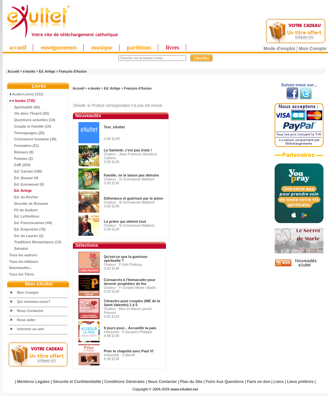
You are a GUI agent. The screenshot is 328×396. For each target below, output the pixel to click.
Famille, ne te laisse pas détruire (131, 175)
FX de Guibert (23, 210)
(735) (22, 101)
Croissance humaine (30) (32, 139)
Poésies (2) (21, 159)
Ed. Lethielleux (24, 216)
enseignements (59, 47)
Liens (279, 381)
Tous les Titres (21, 274)
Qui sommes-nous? (33, 302)
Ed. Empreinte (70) (27, 229)
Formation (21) (24, 146)
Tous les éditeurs (23, 261)
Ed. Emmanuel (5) (26, 184)
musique (102, 47)
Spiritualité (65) (24, 107)
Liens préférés (300, 381)
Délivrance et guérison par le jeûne (133, 198)
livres (172, 47)
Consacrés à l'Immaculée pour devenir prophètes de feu (130, 282)
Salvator (18, 248)
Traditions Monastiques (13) (35, 242)
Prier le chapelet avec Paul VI (128, 351)
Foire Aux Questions (225, 381)
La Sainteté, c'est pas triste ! (128, 150)
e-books (29, 71)
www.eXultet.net (184, 389)
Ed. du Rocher (23, 197)
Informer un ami (30, 329)
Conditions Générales (124, 381)
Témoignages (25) (27, 133)
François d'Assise (73, 71)
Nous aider (26, 320)
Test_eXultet (114, 127)
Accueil (13, 71)
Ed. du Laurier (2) (26, 236)
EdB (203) (20, 165)
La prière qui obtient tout (125, 221)
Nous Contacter (30, 311)
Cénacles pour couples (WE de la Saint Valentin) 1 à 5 (132, 303)
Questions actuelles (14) (32, 120)
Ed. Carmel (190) (25, 171)
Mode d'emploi (279, 48)
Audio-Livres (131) (26, 94)
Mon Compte (312, 48)
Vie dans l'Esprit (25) (29, 113)
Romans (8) (21, 152)
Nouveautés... (21, 268)
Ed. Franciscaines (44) (30, 223)
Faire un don (258, 381)
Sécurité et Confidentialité (77, 381)
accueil (17, 47)
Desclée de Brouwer (28, 203)
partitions (139, 47)
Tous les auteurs (23, 255)
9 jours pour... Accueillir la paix (130, 328)
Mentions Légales (33, 381)
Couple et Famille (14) (30, 126)
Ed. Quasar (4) (23, 178)
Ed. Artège (47, 71)
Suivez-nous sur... (299, 84)
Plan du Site (191, 381)
